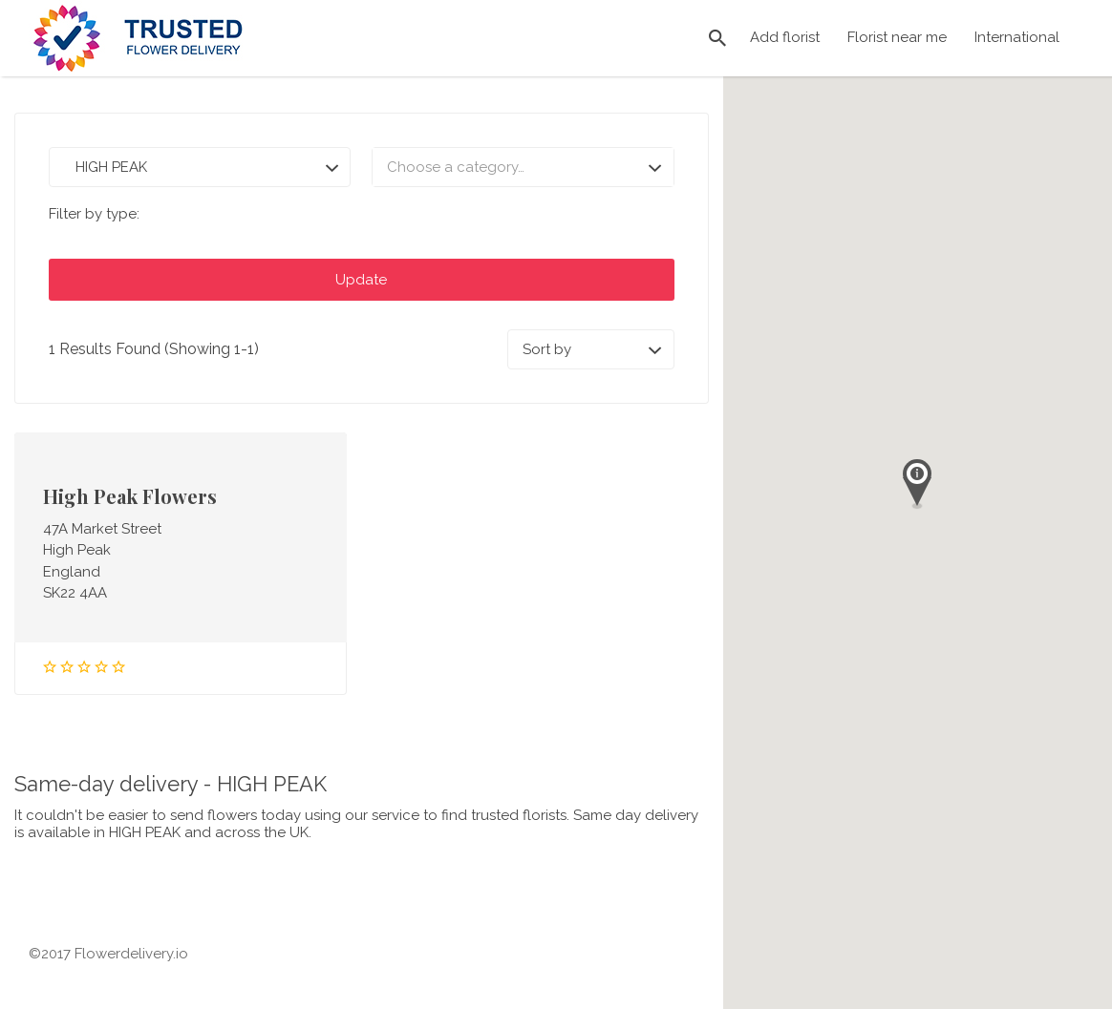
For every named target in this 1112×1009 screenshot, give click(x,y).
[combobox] (523, 167)
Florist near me (897, 37)
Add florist (785, 37)
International (1016, 37)
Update (361, 279)
